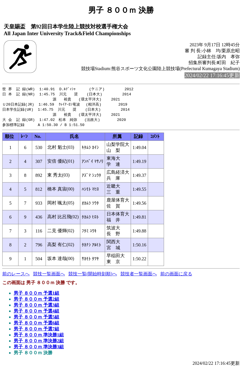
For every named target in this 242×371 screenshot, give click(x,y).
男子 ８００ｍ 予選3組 (36, 307)
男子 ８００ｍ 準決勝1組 (39, 337)
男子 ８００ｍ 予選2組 (36, 301)
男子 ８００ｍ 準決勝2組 (39, 343)
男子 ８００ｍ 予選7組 (36, 331)
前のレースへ (16, 276)
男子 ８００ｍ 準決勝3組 (39, 349)
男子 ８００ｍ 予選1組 (36, 295)
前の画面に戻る (176, 276)
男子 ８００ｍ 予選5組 (36, 319)
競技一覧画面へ (49, 276)
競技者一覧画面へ (138, 276)
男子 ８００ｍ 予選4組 (36, 313)
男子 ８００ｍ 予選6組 (36, 325)
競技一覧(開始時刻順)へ (92, 276)
